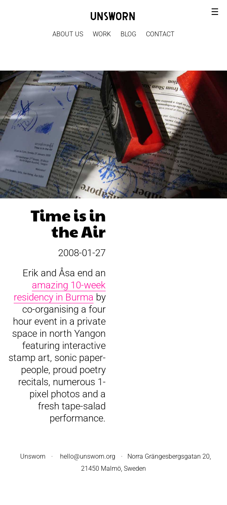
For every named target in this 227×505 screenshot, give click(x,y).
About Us (67, 34)
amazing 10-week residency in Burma (60, 291)
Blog (128, 34)
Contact (160, 34)
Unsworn (33, 456)
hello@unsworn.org (87, 456)
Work (102, 34)
